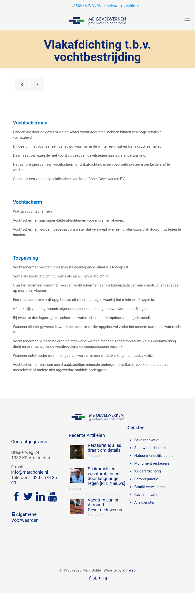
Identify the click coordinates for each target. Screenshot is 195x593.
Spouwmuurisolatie (150, 448)
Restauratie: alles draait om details (104, 448)
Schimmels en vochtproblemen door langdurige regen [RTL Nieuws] (106, 476)
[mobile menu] (187, 20)
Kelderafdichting (147, 471)
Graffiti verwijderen (149, 487)
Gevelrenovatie (146, 440)
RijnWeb (129, 570)
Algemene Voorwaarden (25, 517)
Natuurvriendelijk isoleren (155, 455)
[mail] (123, 5)
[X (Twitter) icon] (95, 578)
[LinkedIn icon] (105, 578)
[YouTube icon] (100, 578)
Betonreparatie (146, 479)
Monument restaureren (152, 463)
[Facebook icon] (90, 578)
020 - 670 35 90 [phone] (88, 5)
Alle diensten (144, 502)
